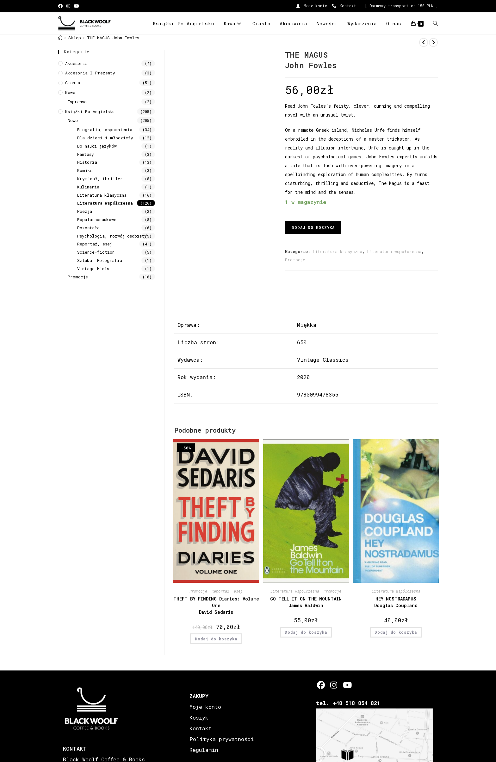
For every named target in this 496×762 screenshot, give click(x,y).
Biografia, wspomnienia (104, 129)
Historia (87, 162)
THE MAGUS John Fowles (113, 38)
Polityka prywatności (221, 739)
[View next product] (433, 42)
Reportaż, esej (227, 591)
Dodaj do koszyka (313, 227)
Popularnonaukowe (96, 219)
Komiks (84, 170)
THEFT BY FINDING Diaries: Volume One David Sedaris (216, 605)
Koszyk (198, 717)
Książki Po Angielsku (90, 111)
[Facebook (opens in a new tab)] (61, 6)
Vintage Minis (93, 268)
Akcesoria (76, 63)
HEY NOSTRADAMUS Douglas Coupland (396, 602)
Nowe (73, 120)
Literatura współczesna (394, 251)
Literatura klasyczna (337, 251)
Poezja (84, 211)
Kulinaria (88, 187)
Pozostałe (88, 228)
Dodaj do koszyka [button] (216, 638)
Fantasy (85, 154)
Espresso (77, 102)
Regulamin (203, 749)
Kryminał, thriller (100, 178)
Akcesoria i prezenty (90, 73)
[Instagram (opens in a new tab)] (68, 6)
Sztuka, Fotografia (99, 260)
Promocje (295, 260)
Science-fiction (96, 252)
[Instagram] (334, 685)
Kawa (70, 92)
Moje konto (311, 5)
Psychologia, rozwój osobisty (112, 236)
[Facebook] (321, 685)
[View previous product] (423, 42)
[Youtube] (347, 685)
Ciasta (72, 83)
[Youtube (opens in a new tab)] (76, 6)
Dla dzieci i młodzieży (105, 138)
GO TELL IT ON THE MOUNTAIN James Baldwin (306, 602)
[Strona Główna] (60, 38)
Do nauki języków (97, 146)
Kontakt (344, 5)
